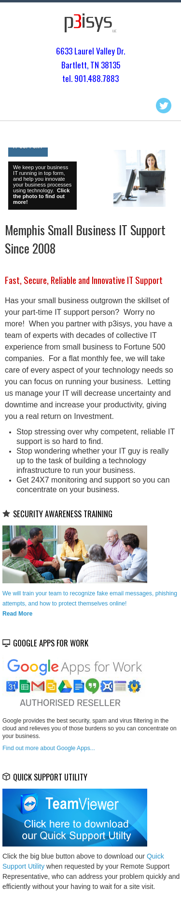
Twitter (163, 105)
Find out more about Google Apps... (48, 748)
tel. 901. (75, 78)
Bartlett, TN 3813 (88, 65)
